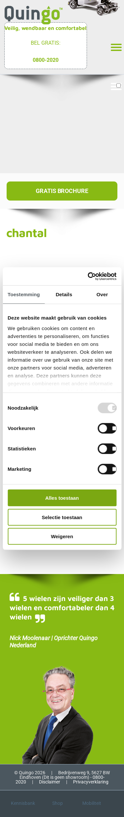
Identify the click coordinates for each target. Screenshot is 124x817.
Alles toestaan (62, 498)
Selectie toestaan (62, 517)
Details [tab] (64, 294)
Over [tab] (102, 294)
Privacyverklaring (90, 781)
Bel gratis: (46, 43)
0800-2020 (46, 60)
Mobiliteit (91, 803)
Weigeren (62, 536)
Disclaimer (49, 781)
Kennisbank (23, 803)
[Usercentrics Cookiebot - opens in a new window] (88, 276)
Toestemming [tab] (24, 294)
